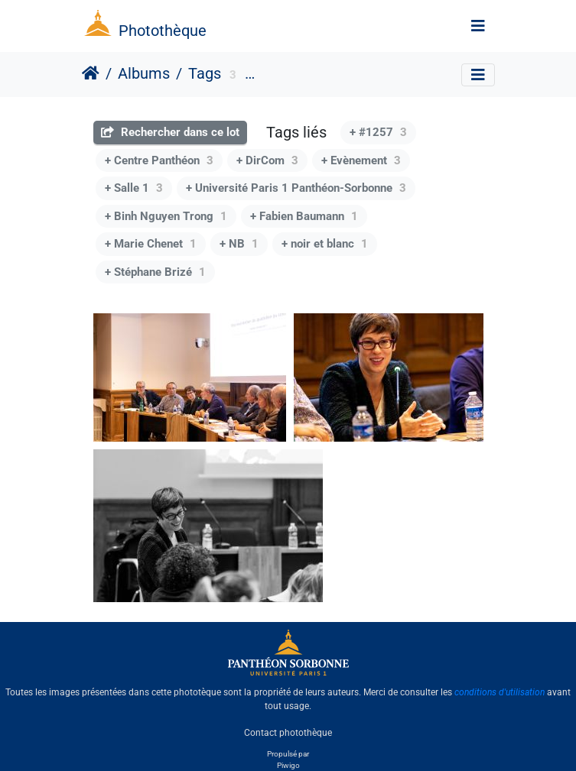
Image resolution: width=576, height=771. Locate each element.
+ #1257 (378, 132)
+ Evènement (361, 160)
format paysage (296, 75)
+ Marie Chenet (151, 244)
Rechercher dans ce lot (170, 132)
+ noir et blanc (324, 244)
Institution (377, 75)
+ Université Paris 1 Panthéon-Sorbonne (296, 188)
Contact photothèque (288, 732)
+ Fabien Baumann (304, 216)
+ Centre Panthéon (159, 160)
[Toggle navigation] (478, 26)
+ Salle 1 (134, 188)
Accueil (90, 73)
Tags (204, 73)
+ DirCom (267, 160)
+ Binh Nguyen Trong (166, 216)
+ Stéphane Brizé (155, 272)
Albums (144, 73)
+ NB (239, 244)
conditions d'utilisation (499, 692)
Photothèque (163, 30)
